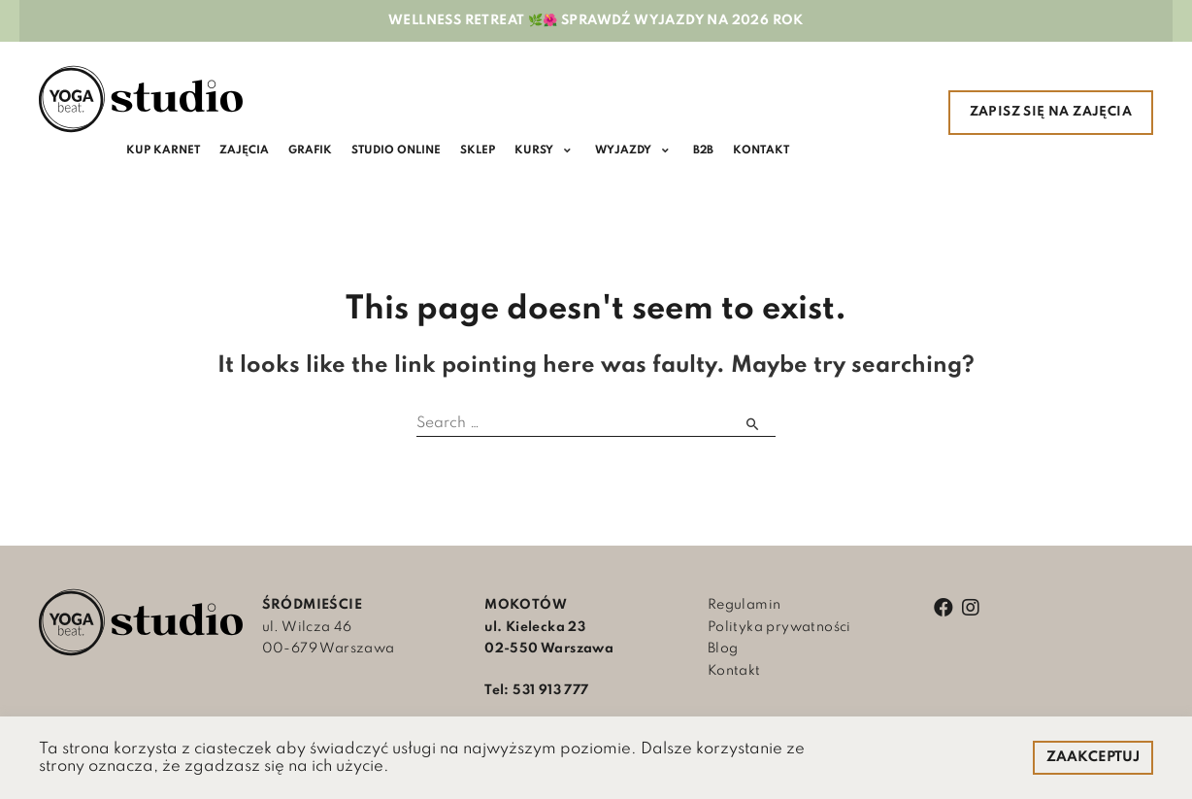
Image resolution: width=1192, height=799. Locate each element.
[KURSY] (550, 151)
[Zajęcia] (246, 151)
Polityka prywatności (779, 627)
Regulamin (744, 606)
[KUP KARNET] (164, 151)
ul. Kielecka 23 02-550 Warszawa (548, 627)
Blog (723, 649)
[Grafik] (313, 151)
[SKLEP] (482, 151)
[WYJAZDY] (639, 151)
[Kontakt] (767, 151)
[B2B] (708, 151)
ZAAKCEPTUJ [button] (1093, 757)
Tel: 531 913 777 (536, 691)
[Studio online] (400, 151)
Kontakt (734, 672)
